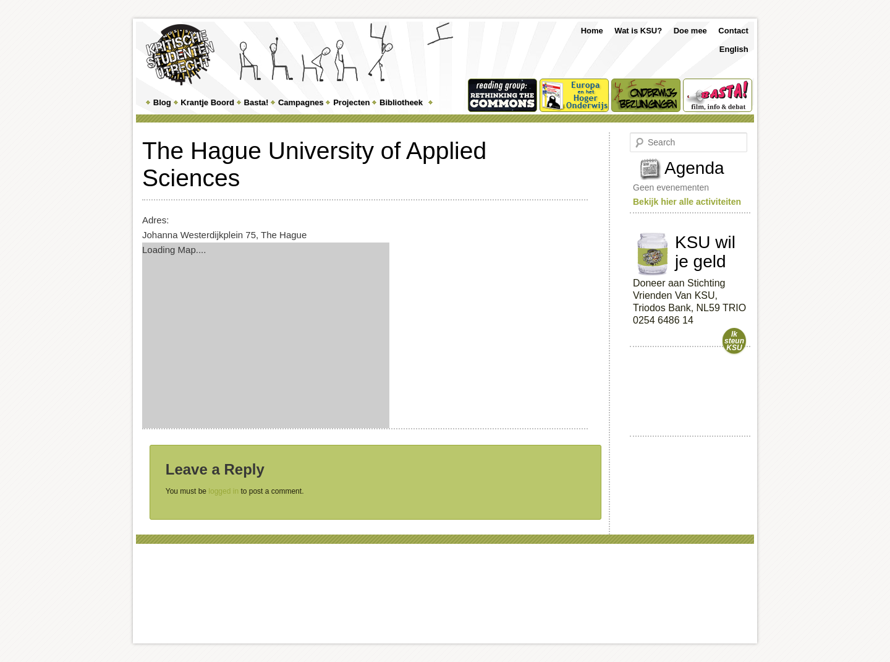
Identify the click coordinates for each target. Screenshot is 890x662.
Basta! (256, 102)
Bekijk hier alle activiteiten (687, 202)
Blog (162, 102)
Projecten (351, 102)
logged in (223, 491)
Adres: (155, 220)
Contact (733, 30)
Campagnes (301, 102)
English (733, 49)
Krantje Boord (207, 102)
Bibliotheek (401, 102)
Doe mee (690, 30)
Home (592, 30)
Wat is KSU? (638, 30)
